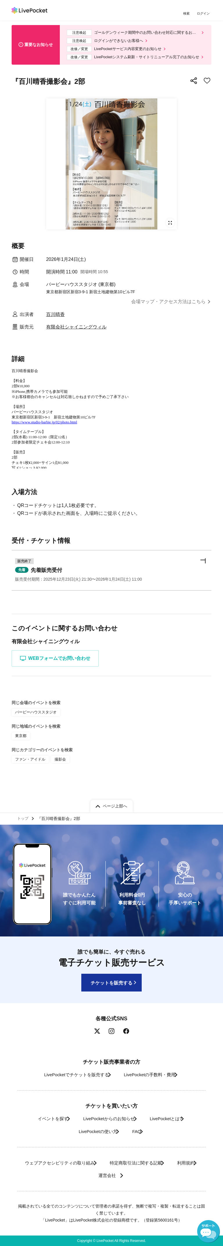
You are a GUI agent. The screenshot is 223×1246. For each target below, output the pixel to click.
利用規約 (85, 1175)
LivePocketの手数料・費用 (151, 1074)
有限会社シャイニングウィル (76, 331)
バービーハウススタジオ (34, 730)
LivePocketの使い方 (93, 1131)
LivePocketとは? (171, 1118)
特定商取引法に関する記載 (154, 1162)
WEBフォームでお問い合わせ (57, 676)
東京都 (20, 752)
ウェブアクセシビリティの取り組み (70, 1162)
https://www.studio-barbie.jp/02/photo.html (44, 426)
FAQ (138, 1131)
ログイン (204, 14)
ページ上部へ (115, 804)
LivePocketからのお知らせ (106, 1118)
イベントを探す (42, 1118)
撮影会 (57, 775)
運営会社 (126, 1175)
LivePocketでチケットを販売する (70, 1074)
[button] (111, 586)
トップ (23, 817)
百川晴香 (55, 318)
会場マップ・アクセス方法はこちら (168, 306)
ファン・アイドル (29, 775)
